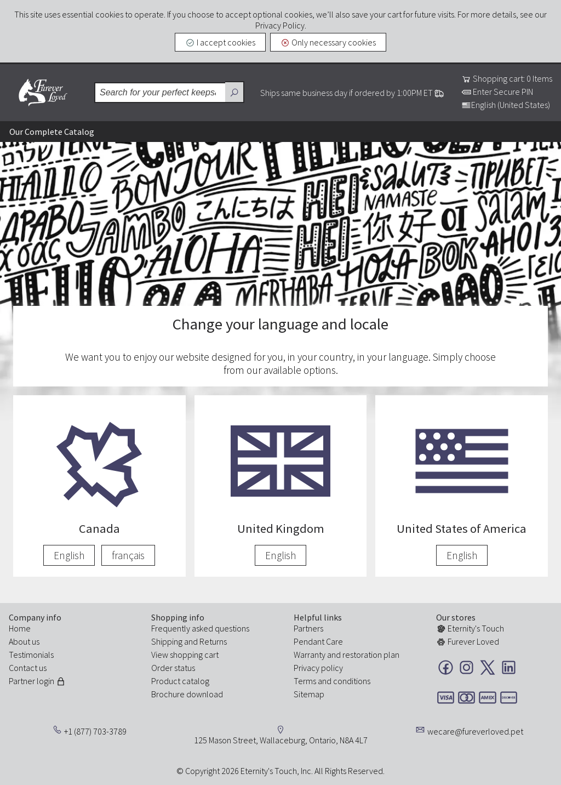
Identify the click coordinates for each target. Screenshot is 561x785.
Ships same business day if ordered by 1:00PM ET (352, 92)
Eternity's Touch (470, 628)
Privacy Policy (280, 25)
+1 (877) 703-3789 (95, 731)
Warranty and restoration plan (346, 654)
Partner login (37, 680)
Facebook (445, 667)
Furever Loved (43, 93)
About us (24, 641)
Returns (213, 641)
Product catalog (180, 680)
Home (20, 628)
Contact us (28, 667)
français (128, 555)
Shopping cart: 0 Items (506, 78)
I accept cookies (220, 42)
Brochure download (187, 694)
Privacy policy (318, 667)
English (69, 555)
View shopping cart (185, 654)
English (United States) (505, 104)
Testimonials (31, 654)
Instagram (466, 667)
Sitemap (309, 694)
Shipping (166, 641)
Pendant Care (318, 641)
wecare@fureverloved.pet (475, 731)
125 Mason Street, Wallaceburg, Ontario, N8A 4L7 (281, 740)
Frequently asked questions (200, 628)
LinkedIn (508, 667)
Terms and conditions (332, 680)
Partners (308, 628)
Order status (173, 667)
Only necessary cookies (328, 42)
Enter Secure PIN (497, 91)
